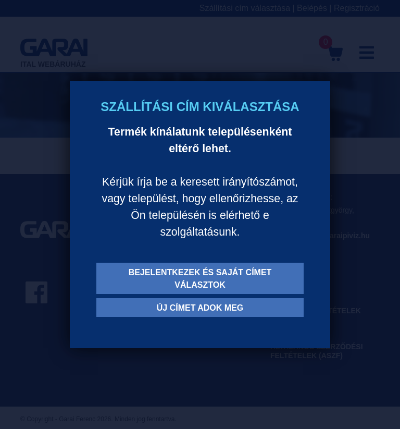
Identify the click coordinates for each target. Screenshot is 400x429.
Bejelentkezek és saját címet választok (200, 278)
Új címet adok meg (200, 307)
